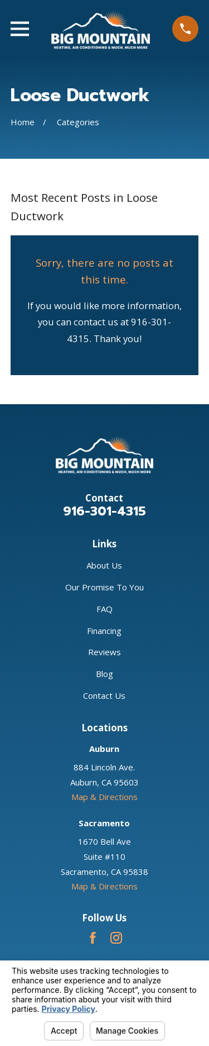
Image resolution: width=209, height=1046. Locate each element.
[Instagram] (116, 938)
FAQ (104, 608)
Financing (104, 630)
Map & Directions (104, 796)
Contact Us (104, 695)
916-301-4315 (104, 510)
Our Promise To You (104, 587)
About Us (104, 565)
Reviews (104, 651)
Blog (104, 673)
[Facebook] (93, 938)
